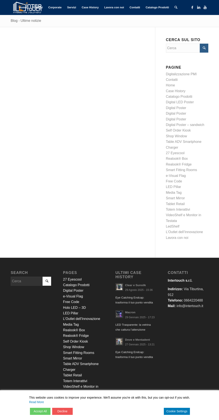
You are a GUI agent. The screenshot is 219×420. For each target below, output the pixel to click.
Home (170, 85)
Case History (176, 91)
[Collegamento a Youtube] (205, 7)
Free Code (174, 181)
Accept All (40, 411)
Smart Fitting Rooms (181, 170)
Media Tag (174, 192)
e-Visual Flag (176, 175)
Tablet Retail (175, 204)
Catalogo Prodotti (179, 96)
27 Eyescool (175, 153)
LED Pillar (173, 187)
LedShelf (172, 226)
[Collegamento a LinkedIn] (198, 7)
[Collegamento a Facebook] (192, 7)
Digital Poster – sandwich (185, 125)
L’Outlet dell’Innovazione (184, 232)
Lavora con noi (177, 238)
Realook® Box (177, 158)
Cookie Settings (176, 411)
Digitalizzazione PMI (181, 74)
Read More (36, 402)
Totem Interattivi (178, 209)
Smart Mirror (175, 198)
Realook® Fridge (179, 164)
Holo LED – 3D (74, 307)
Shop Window (176, 136)
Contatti (172, 79)
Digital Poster (176, 108)
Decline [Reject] (63, 411)
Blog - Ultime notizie (26, 20)
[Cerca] (176, 7)
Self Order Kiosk (178, 130)
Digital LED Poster (180, 102)
